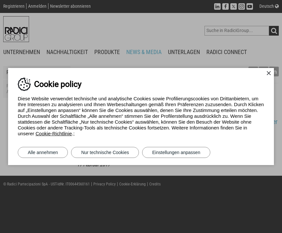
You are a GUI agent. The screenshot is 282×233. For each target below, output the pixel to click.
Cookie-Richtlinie (54, 133)
